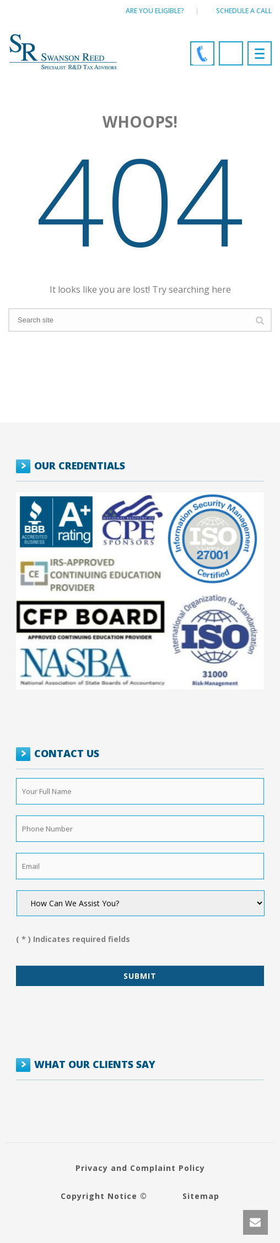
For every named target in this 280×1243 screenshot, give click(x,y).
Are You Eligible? (155, 10)
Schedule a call (244, 10)
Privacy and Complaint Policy (140, 1168)
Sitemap (200, 1196)
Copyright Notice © (104, 1196)
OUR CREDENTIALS (79, 465)
